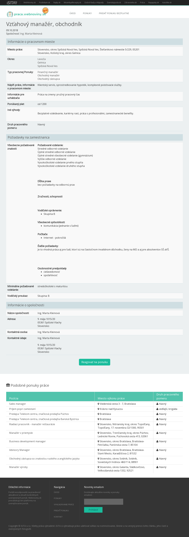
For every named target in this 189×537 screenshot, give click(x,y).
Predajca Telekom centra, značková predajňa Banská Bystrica (44, 419)
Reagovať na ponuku (94, 362)
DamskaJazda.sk (114, 2)
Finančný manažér (48, 72)
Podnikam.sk (44, 2)
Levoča (42, 59)
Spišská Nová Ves (48, 66)
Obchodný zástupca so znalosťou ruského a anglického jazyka (44, 458)
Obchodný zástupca (49, 79)
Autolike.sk (166, 2)
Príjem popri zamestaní (22, 409)
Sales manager (17, 403)
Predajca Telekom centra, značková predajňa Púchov (39, 414)
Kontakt (58, 516)
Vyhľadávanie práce (64, 504)
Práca (142, 2)
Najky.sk (56, 2)
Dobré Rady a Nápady (94, 2)
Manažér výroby (18, 467)
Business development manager (27, 441)
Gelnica (42, 62)
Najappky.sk (153, 2)
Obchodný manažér (49, 75)
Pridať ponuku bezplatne (114, 13)
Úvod (73, 13)
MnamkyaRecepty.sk (72, 2)
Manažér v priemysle (21, 433)
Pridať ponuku (61, 510)
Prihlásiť (93, 509)
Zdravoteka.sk (130, 2)
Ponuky (87, 13)
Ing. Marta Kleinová (31, 33)
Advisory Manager (19, 450)
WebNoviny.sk (30, 2)
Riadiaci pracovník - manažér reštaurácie (32, 424)
